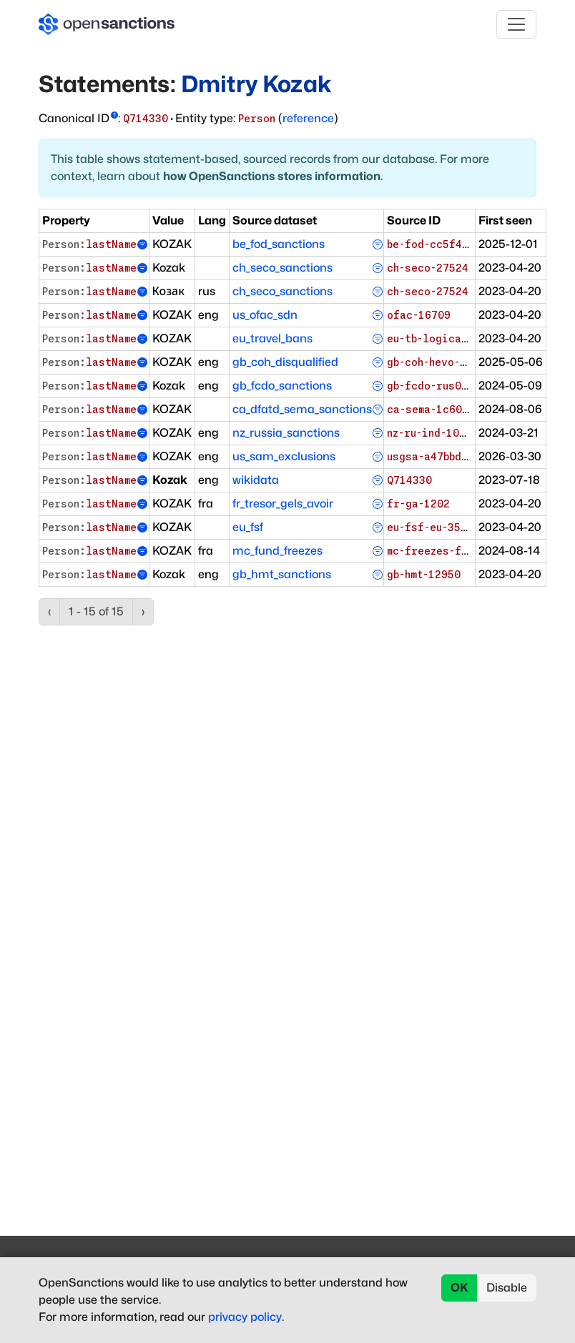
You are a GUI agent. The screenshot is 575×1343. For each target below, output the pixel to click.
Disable (506, 1287)
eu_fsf (247, 527)
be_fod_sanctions (278, 244)
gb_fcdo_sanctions (282, 385)
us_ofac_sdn (265, 315)
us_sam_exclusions (283, 456)
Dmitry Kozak (256, 84)
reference (308, 118)
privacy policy (245, 1317)
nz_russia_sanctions (286, 433)
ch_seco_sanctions (282, 267)
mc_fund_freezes (277, 550)
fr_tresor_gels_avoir (282, 503)
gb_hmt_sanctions (281, 574)
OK (459, 1287)
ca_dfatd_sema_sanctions (302, 409)
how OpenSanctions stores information (271, 176)
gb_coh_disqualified (285, 362)
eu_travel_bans (272, 338)
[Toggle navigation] (516, 24)
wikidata (255, 480)
